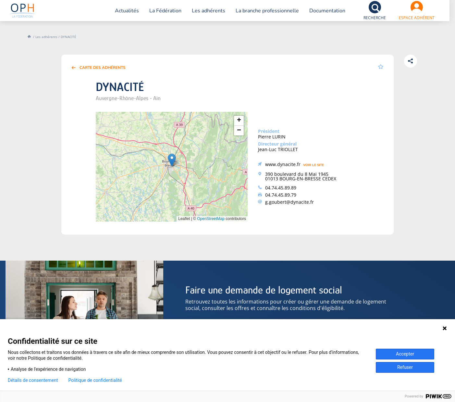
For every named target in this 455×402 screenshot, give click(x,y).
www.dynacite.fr (283, 164)
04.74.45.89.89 (280, 188)
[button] (172, 160)
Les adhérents (201, 14)
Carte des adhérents (103, 67)
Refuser (405, 367)
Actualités (120, 14)
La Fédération (158, 14)
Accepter (405, 354)
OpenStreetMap (211, 218)
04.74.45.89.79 (280, 195)
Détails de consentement (33, 380)
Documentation (320, 14)
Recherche (367, 21)
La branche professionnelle (260, 14)
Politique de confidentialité (95, 380)
